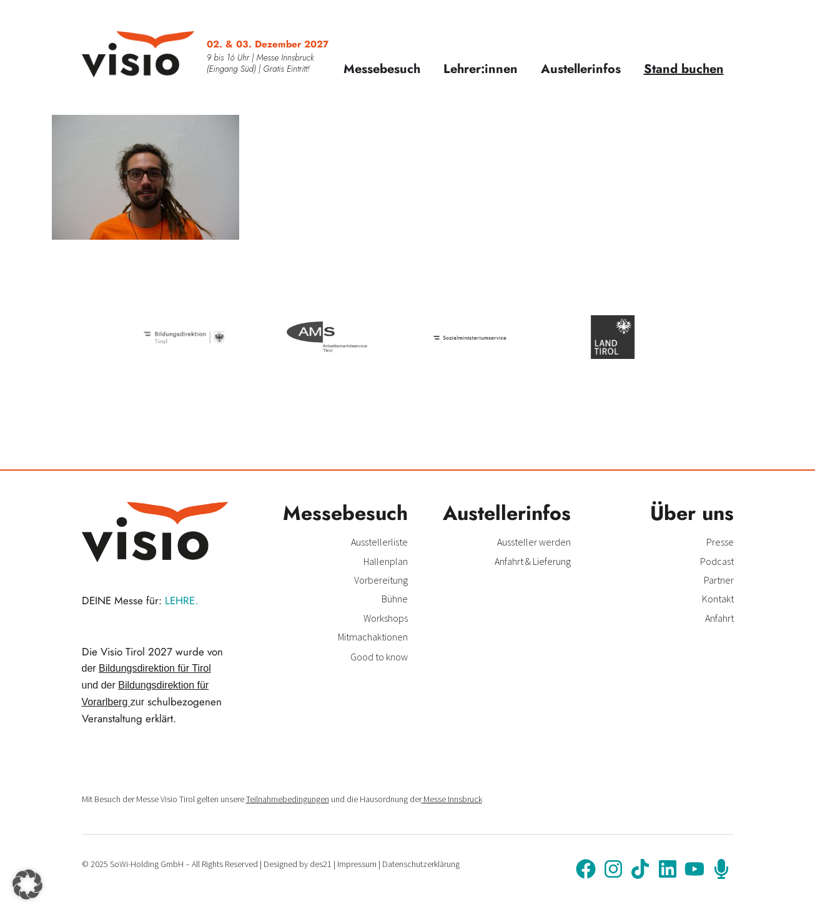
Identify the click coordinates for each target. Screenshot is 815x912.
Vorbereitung (381, 580)
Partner (719, 580)
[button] (27, 884)
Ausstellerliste (379, 542)
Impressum (357, 864)
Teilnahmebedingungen (287, 799)
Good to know (379, 656)
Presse (720, 542)
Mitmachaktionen (373, 636)
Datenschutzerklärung (421, 864)
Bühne (395, 598)
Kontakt (718, 598)
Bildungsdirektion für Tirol (155, 668)
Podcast (717, 561)
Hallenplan (385, 561)
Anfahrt (719, 618)
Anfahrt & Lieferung (533, 561)
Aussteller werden (534, 542)
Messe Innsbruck (452, 799)
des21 (321, 864)
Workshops (385, 618)
